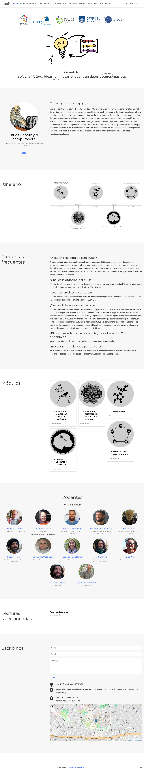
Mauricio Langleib (57, 582)
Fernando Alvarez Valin (101, 528)
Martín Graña (101, 557)
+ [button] (52, 707)
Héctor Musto (129, 528)
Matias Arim (129, 557)
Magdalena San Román (72, 557)
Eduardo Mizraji (14, 528)
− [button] (52, 710)
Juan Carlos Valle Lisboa (43, 557)
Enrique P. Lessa (43, 528)
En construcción (59, 612)
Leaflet (130, 740)
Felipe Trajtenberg (72, 528)
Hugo (82, 767)
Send (53, 678)
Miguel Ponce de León (86, 582)
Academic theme (73, 767)
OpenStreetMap (138, 740)
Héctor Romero (14, 557)
